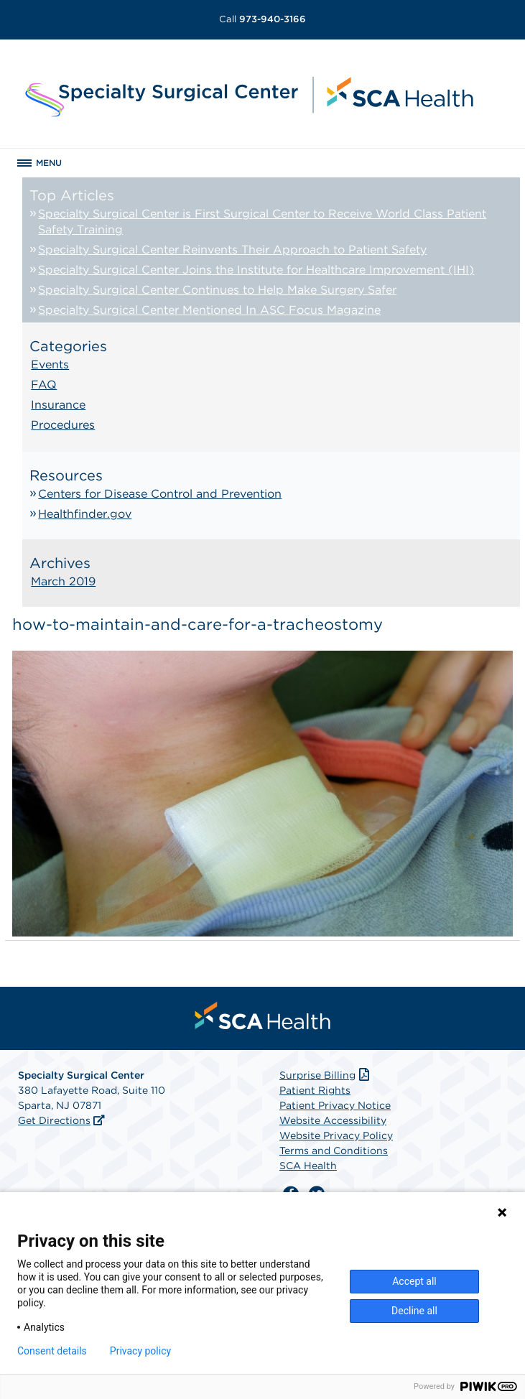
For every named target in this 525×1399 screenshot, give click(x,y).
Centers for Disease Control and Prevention (160, 494)
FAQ (44, 384)
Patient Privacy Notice (335, 1105)
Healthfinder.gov (84, 514)
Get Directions (54, 1120)
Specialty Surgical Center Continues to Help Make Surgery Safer (217, 290)
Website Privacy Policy (336, 1135)
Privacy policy (140, 1351)
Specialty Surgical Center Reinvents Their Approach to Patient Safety (232, 249)
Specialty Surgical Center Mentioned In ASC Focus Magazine (209, 310)
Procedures (63, 425)
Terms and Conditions (333, 1150)
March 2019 (63, 581)
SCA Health (308, 1165)
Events (50, 364)
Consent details (52, 1351)
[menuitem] (263, 1015)
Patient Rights (314, 1090)
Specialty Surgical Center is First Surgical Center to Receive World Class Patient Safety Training (262, 221)
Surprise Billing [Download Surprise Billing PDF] (325, 1075)
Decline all (414, 1310)
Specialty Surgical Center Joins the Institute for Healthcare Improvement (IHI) (256, 269)
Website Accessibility (332, 1120)
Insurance (58, 405)
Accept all (414, 1281)
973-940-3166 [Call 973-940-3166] (262, 19)
